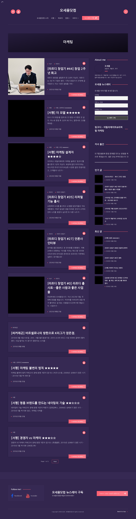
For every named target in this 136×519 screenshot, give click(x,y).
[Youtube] (18, 11)
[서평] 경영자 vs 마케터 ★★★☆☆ (33, 438)
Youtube (31, 496)
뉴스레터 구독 (91, 18)
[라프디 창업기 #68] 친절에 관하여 (116, 248)
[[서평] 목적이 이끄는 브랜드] (99, 270)
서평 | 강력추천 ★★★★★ (64, 108)
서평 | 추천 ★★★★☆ (62, 147)
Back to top (122, 512)
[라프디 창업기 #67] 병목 (113, 258)
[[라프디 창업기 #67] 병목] (99, 260)
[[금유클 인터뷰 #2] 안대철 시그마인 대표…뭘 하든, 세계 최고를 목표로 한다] (99, 280)
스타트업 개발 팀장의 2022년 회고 (116, 208)
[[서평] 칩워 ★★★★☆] (99, 240)
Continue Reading (77, 94)
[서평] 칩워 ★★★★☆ (112, 238)
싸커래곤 (15, 327)
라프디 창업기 (61, 192)
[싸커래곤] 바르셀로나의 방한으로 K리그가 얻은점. (43, 333)
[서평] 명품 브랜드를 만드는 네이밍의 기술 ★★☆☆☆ (45, 403)
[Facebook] (13, 11)
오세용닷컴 (68, 10)
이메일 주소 (98, 109)
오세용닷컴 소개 (42, 18)
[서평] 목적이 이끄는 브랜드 (114, 268)
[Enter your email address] (112, 493)
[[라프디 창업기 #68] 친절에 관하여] (99, 250)
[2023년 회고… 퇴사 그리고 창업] (99, 179)
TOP (50, 64)
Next (55, 461)
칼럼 (67, 18)
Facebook (16, 496)
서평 (52, 18)
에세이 (60, 18)
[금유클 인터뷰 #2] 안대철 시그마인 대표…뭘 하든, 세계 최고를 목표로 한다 (116, 280)
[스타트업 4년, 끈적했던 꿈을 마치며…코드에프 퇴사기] (99, 200)
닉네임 (97, 95)
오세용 (107, 66)
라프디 (74, 18)
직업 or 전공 (99, 102)
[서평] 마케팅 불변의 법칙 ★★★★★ (35, 368)
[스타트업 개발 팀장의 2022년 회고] (99, 211)
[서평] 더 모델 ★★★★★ (63, 112)
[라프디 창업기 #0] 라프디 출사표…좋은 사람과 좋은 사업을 (66, 288)
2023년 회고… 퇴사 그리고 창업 (115, 176)
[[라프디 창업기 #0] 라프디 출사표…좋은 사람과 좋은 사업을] (99, 189)
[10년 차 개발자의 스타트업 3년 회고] (99, 221)
